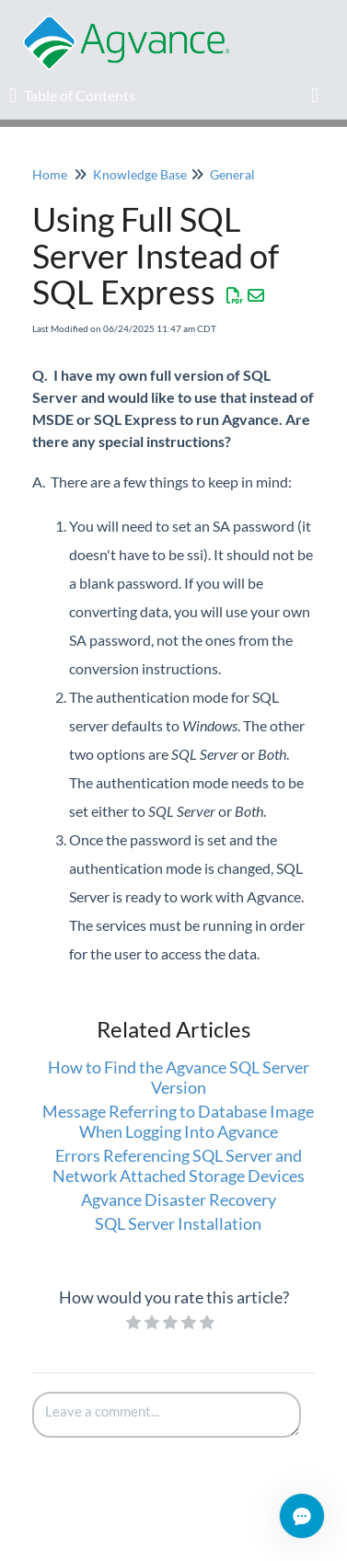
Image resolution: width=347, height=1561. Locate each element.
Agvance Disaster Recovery (178, 1199)
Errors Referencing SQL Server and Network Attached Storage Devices (178, 1165)
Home (49, 174)
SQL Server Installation (178, 1223)
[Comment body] (166, 1415)
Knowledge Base (140, 174)
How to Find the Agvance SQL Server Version (178, 1077)
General (232, 174)
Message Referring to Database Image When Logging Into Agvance (178, 1121)
